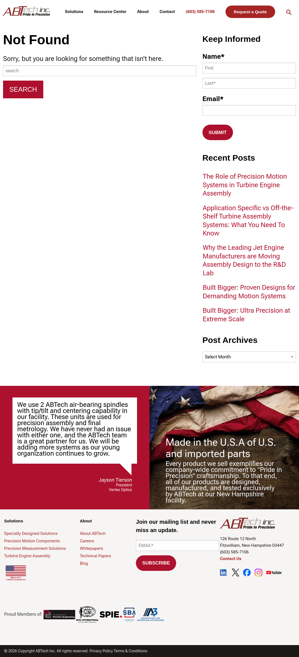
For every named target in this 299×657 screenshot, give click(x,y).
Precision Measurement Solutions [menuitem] (35, 548)
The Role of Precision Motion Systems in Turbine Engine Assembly (245, 185)
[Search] (23, 89)
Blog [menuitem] (84, 563)
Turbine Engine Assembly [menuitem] (27, 555)
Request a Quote (250, 11)
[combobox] (99, 70)
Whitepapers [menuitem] (91, 548)
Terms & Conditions (130, 651)
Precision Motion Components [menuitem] (32, 540)
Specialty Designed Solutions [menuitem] (30, 533)
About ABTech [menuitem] (93, 533)
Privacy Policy (101, 651)
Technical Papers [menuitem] (95, 555)
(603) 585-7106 (200, 11)
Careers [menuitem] (87, 540)
